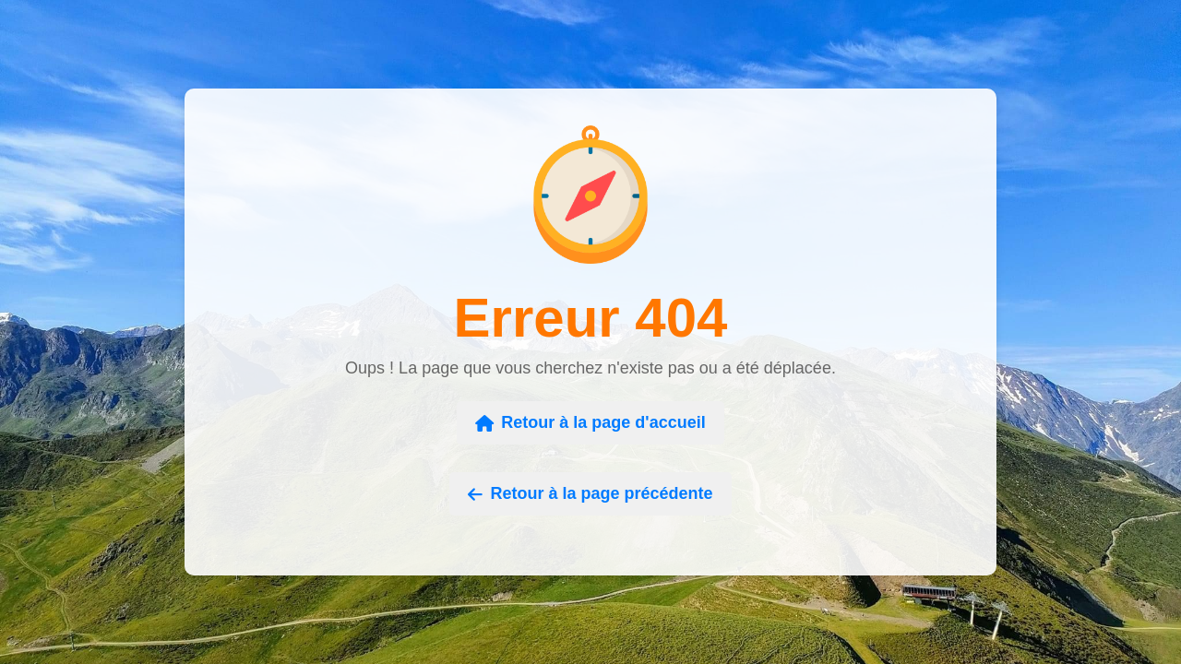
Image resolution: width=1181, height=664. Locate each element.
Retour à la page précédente (590, 493)
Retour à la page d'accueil (590, 422)
